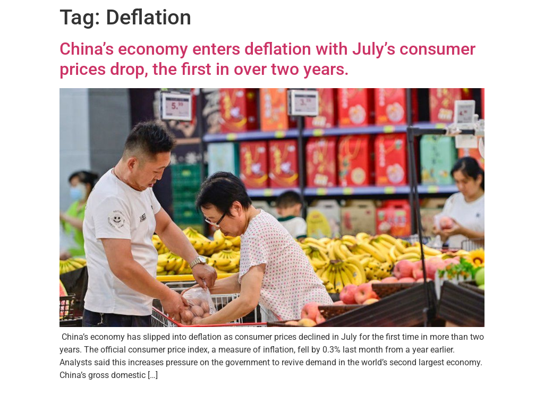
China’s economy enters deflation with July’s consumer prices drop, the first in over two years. (267, 59)
